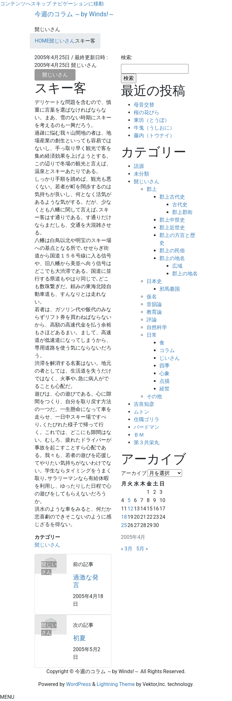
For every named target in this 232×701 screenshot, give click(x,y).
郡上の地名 (172, 258)
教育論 (154, 312)
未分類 (141, 174)
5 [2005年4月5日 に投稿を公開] (128, 500)
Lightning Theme (116, 684)
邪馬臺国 (169, 289)
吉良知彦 (144, 404)
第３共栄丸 (146, 442)
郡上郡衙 (182, 212)
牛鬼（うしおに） (154, 128)
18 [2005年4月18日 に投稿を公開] (124, 517)
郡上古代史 (172, 197)
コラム (167, 350)
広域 (177, 266)
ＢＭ (139, 435)
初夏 (79, 638)
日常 (152, 335)
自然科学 (157, 327)
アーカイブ (134, 473)
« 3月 (126, 549)
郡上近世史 (172, 227)
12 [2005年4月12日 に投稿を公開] (130, 509)
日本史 (154, 281)
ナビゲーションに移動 (78, 4)
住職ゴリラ (146, 419)
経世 (164, 389)
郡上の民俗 (172, 251)
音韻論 (154, 304)
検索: (126, 57)
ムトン (141, 412)
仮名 (152, 297)
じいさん (169, 358)
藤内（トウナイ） (154, 135)
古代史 (180, 204)
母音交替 (144, 105)
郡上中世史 (172, 220)
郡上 (152, 189)
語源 (139, 166)
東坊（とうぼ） (152, 120)
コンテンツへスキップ (25, 4)
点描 (164, 381)
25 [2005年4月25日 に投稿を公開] (124, 525)
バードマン (146, 427)
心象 (164, 373)
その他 (154, 396)
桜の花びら (146, 112)
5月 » (142, 549)
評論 (152, 320)
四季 (164, 366)
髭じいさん (55, 75)
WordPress (78, 684)
